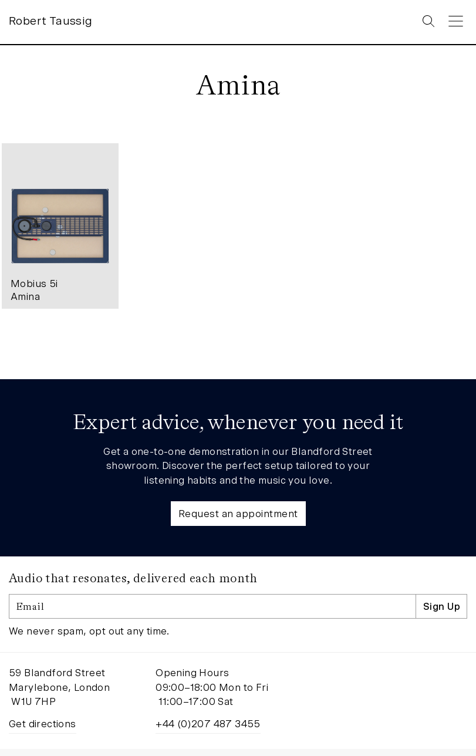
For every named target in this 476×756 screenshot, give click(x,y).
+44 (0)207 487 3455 (208, 725)
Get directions (42, 725)
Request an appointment (238, 515)
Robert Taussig (51, 22)
